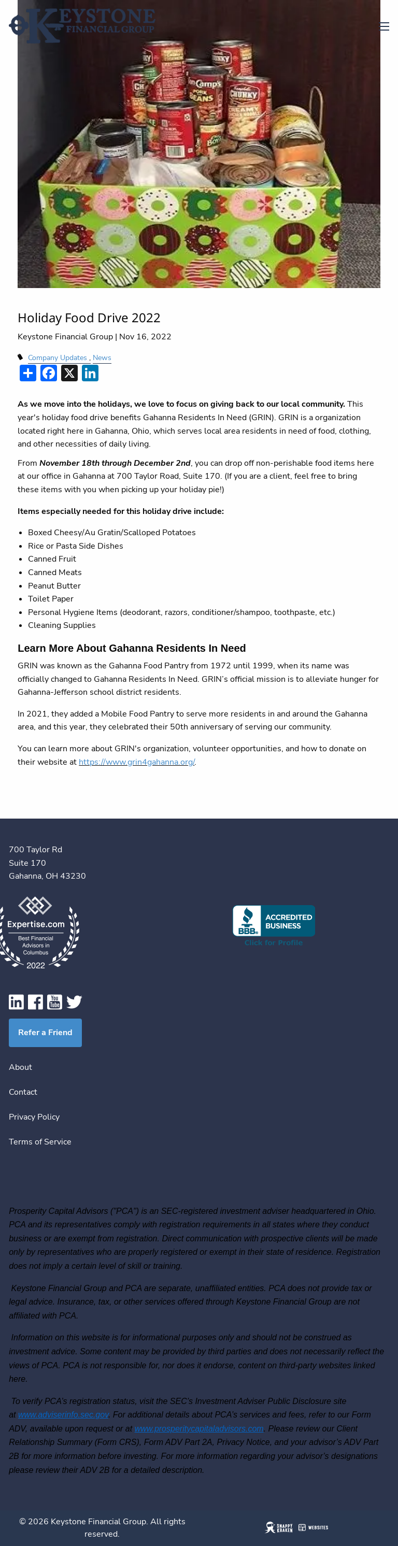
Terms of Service (40, 1142)
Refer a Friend (45, 1032)
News (102, 357)
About (20, 1067)
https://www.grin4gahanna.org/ (136, 762)
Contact (23, 1092)
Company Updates (57, 357)
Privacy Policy (34, 1117)
